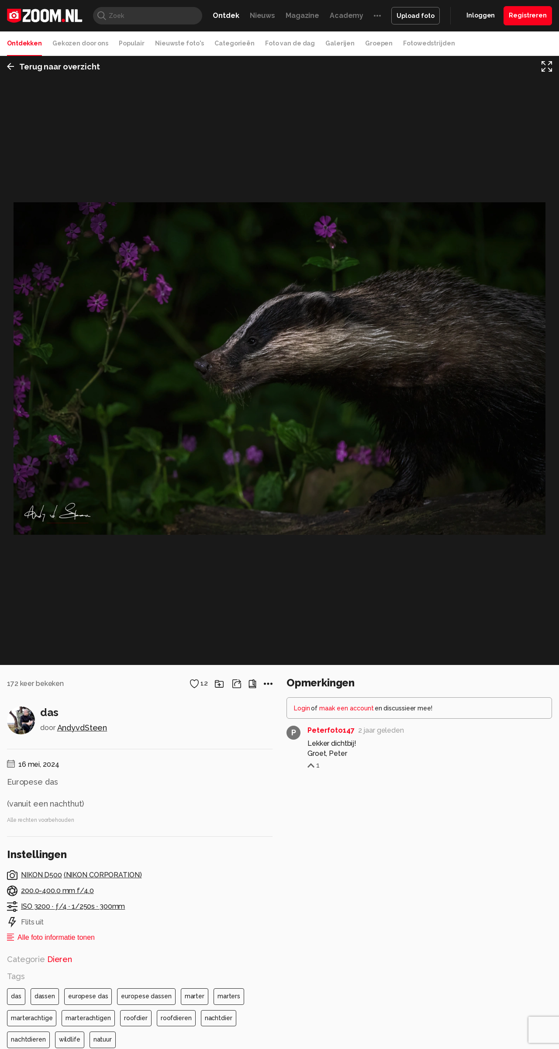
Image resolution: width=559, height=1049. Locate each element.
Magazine (302, 15)
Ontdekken (24, 43)
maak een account (346, 948)
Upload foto (416, 15)
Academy (346, 15)
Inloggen (480, 15)
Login (302, 948)
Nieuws (262, 15)
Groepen (379, 43)
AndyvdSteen (82, 968)
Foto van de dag (290, 43)
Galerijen (340, 43)
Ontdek (226, 15)
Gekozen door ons (80, 43)
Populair (132, 43)
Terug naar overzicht (53, 67)
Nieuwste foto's (179, 43)
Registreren (528, 15)
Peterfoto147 (331, 970)
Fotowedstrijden (429, 43)
